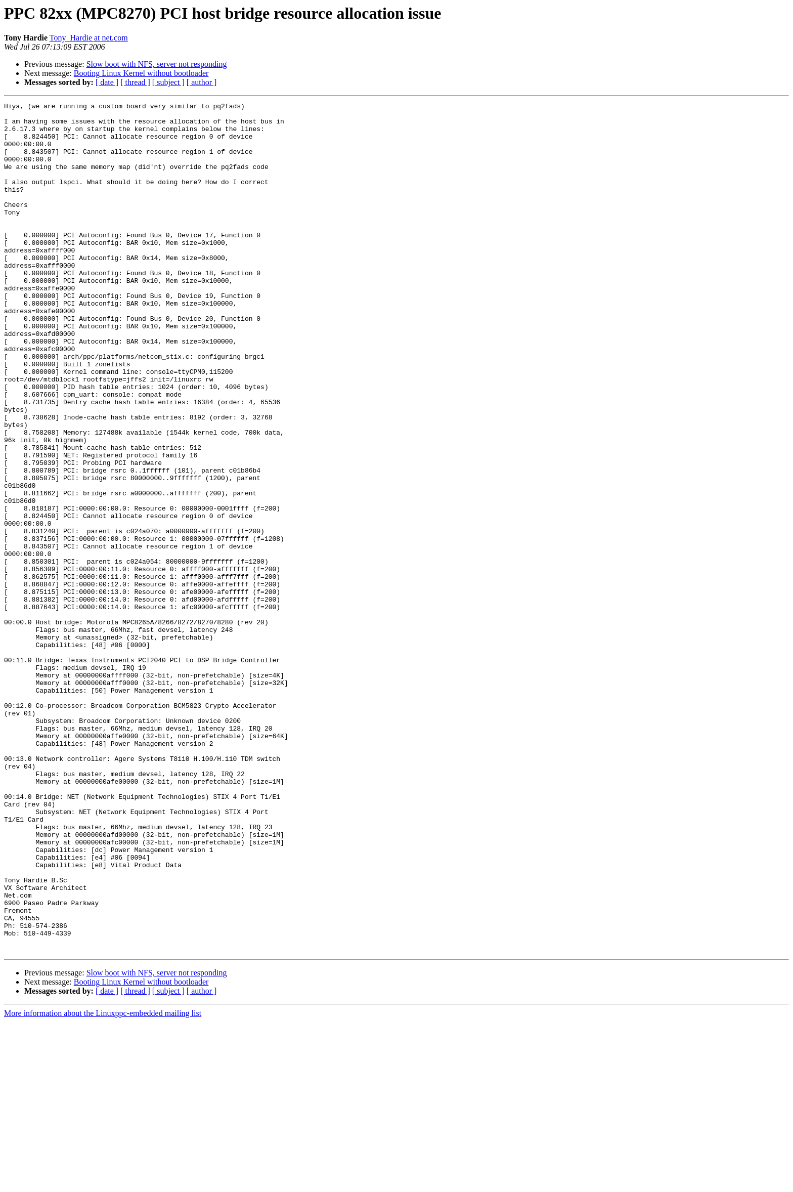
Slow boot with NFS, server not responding (156, 64)
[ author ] (202, 82)
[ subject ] (168, 82)
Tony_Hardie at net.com (89, 37)
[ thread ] (135, 82)
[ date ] (107, 82)
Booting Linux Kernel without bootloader (141, 73)
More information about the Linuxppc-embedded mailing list (102, 1183)
